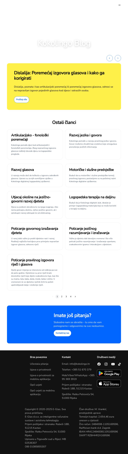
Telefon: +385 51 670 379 (76, 369)
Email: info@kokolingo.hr (76, 364)
